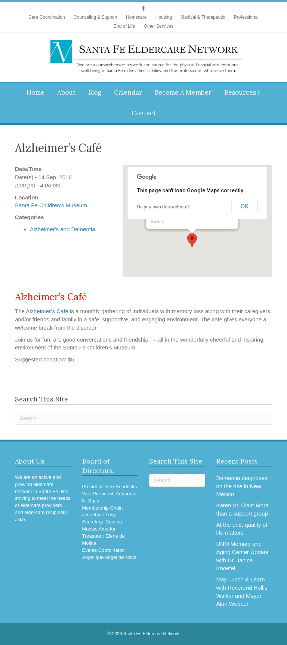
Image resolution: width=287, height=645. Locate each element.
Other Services (158, 26)
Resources (240, 92)
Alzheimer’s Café (48, 311)
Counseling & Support (95, 17)
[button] (192, 240)
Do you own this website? (163, 207)
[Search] (143, 418)
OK (245, 206)
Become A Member (183, 92)
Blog (94, 92)
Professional (246, 17)
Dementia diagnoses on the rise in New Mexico (242, 486)
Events (157, 221)
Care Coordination (46, 17)
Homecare (136, 17)
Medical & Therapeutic (202, 17)
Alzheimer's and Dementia (62, 229)
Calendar (128, 92)
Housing (163, 17)
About (66, 92)
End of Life (124, 26)
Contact (144, 113)
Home (35, 92)
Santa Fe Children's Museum (51, 205)
